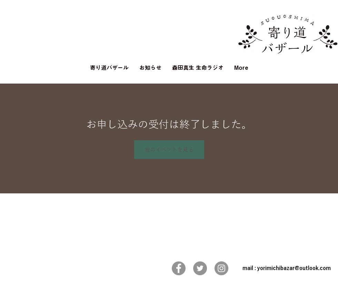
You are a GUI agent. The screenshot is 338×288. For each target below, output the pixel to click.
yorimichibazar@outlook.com (294, 268)
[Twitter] (200, 268)
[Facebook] (179, 268)
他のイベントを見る (169, 149)
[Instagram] (221, 268)
